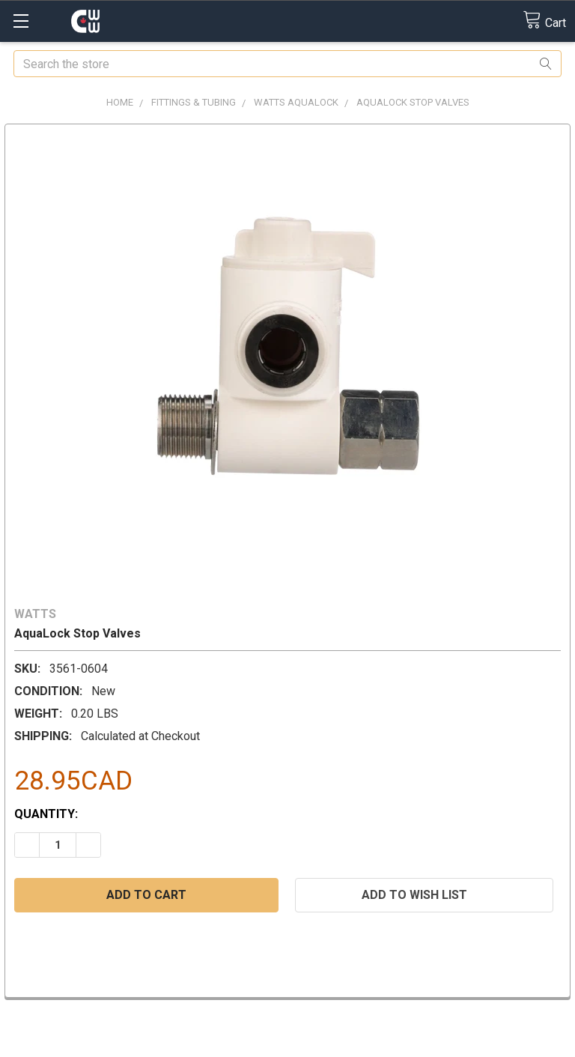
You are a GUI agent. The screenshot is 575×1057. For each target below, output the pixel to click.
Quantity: (46, 814)
